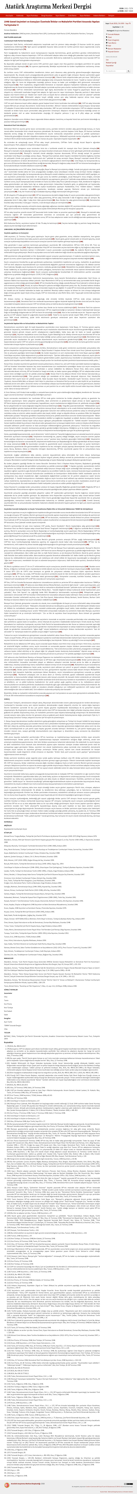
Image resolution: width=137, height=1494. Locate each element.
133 (88, 439)
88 (27, 122)
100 (69, 202)
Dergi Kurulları (46, 15)
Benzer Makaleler (113, 49)
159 (79, 660)
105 (53, 239)
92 (72, 161)
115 (18, 301)
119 (50, 315)
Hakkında (19, 15)
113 (37, 283)
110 (63, 267)
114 (22, 285)
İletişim (111, 15)
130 (97, 403)
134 (23, 444)
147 (11, 563)
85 (64, 100)
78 (25, 47)
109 (92, 258)
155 (55, 600)
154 (81, 592)
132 (30, 436)
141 (97, 526)
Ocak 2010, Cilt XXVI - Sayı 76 (120, 23)
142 (70, 528)
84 (22, 97)
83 (14, 90)
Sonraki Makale (112, 34)
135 (29, 451)
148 (86, 566)
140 (91, 520)
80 (27, 66)
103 (14, 220)
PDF (108, 46)
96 (16, 191)
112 (56, 274)
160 (72, 665)
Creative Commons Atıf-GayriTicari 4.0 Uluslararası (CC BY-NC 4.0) (104, 1486)
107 (24, 247)
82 (17, 85)
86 (80, 103)
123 (80, 339)
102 (16, 217)
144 (97, 539)
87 (16, 115)
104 (59, 223)
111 (32, 272)
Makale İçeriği (111, 62)
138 (84, 500)
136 (65, 466)
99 (88, 200)
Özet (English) (112, 40)
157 (93, 640)
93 (45, 166)
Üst (107, 60)
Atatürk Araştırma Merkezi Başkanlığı (25, 1483)
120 (15, 320)
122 (84, 337)
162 (15, 674)
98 (54, 200)
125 (41, 344)
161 (14, 669)
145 (85, 542)
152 (22, 585)
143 (48, 536)
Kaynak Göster (112, 51)
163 (47, 695)
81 (54, 77)
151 (56, 576)
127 (97, 353)
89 (78, 139)
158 (92, 654)
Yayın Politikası (32, 15)
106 (81, 241)
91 (21, 153)
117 (75, 307)
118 (59, 312)
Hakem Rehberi (99, 15)
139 (42, 517)
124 (66, 342)
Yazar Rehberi (85, 15)
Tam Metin (111, 43)
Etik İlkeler (72, 15)
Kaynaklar (110, 65)
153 (94, 587)
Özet (109, 37)
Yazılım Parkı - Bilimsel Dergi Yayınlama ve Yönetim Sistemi (116, 1492)
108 (72, 250)
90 (98, 148)
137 (83, 487)
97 (34, 195)
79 (24, 49)
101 (78, 212)
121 (14, 334)
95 (34, 189)
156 (60, 632)
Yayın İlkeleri (60, 15)
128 (47, 374)
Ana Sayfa (9, 15)
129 (25, 376)
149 (88, 569)
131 (60, 406)
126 (38, 353)
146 (87, 544)
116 (80, 304)
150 (14, 574)
